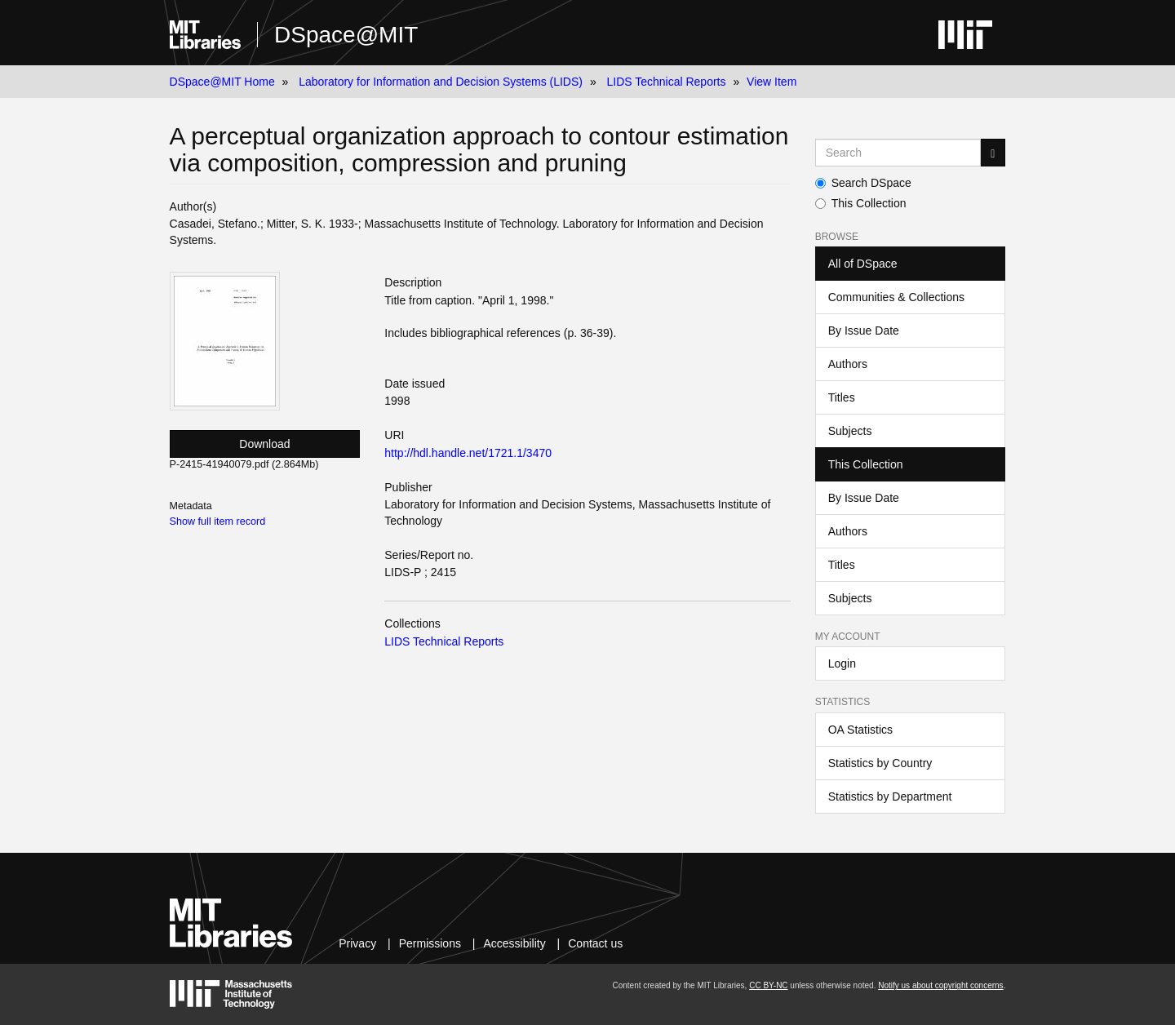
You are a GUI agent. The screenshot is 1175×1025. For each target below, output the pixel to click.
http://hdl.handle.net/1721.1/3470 (468, 452)
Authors (847, 364)
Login (842, 663)
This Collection (861, 203)
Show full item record (218, 521)
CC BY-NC (768, 985)
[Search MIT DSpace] (898, 152)
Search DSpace (863, 182)
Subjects (850, 430)
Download (264, 443)
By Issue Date (863, 330)
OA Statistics (860, 729)
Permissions (430, 943)
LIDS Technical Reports (665, 81)
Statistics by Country (880, 763)
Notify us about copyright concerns (940, 985)
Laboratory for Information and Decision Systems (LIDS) (441, 81)
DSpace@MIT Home (222, 81)
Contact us (595, 943)
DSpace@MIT (346, 34)
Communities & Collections (896, 297)
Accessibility (514, 943)
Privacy (357, 943)
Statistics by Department (890, 796)
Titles (841, 397)
